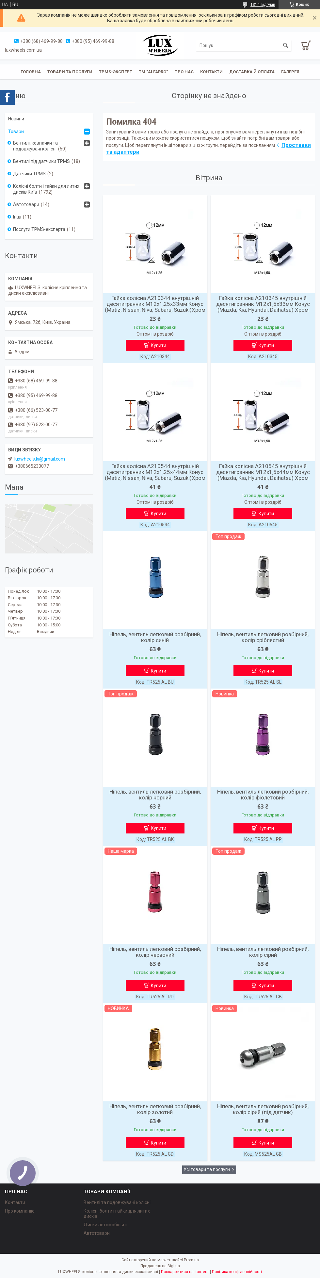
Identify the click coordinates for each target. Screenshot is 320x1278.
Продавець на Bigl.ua (160, 1266)
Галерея (290, 71)
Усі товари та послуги (207, 1169)
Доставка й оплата (252, 71)
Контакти (211, 71)
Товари (16, 131)
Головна (31, 71)
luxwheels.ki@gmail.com (39, 459)
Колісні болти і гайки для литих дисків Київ (46, 189)
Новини (16, 118)
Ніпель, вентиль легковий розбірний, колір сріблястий (263, 637)
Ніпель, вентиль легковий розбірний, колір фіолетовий (263, 794)
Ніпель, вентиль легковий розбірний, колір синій (155, 637)
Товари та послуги (69, 71)
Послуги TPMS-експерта (39, 229)
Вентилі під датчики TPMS (41, 161)
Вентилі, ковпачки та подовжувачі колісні (35, 145)
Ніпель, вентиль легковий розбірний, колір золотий (155, 1109)
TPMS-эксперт (115, 71)
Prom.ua (191, 1260)
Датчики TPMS (29, 173)
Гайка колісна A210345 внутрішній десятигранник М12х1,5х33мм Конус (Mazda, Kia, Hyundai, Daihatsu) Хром (263, 304)
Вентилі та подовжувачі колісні (117, 1202)
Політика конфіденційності (237, 1271)
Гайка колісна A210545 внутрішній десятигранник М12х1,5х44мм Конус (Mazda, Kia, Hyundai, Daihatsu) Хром (263, 472)
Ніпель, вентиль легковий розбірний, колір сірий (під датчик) (263, 1109)
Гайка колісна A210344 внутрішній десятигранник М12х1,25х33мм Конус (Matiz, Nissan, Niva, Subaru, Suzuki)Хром (155, 304)
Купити (158, 345)
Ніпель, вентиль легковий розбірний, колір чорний (155, 794)
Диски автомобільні (105, 1224)
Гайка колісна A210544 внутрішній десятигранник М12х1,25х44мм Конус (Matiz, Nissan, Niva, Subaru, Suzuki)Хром (155, 472)
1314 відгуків (262, 4)
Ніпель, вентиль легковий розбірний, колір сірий (263, 952)
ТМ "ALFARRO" (153, 71)
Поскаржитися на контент (185, 1271)
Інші (17, 216)
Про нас (184, 71)
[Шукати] (285, 45)
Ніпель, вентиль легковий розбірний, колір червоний (155, 952)
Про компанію (20, 1211)
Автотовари (26, 204)
